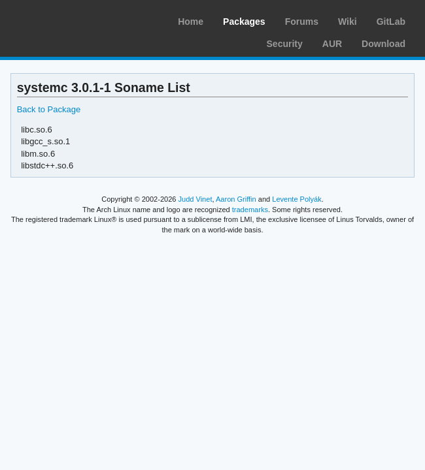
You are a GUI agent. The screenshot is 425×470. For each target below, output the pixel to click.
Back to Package (48, 109)
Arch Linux (72, 20)
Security (285, 44)
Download (383, 44)
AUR (332, 44)
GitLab (391, 21)
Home (190, 21)
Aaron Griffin (236, 199)
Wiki (347, 21)
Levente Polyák (296, 199)
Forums (301, 21)
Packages (244, 21)
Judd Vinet (195, 199)
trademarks (250, 209)
